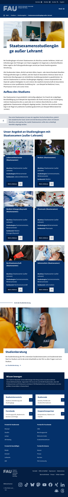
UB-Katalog (8, 440)
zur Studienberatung (12, 365)
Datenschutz (60, 471)
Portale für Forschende (44, 425)
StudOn (7, 432)
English (62, 2)
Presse (39, 454)
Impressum (52, 471)
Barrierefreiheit (44, 475)
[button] (18, 399)
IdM (6, 461)
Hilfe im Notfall (43, 471)
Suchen (55, 2)
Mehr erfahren (12, 184)
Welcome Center (42, 436)
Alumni (39, 450)
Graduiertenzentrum (43, 440)
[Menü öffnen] (61, 9)
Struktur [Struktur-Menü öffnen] (47, 2)
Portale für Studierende (12, 425)
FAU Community (42, 461)
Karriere (39, 457)
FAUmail (7, 429)
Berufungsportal (42, 432)
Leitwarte (7, 457)
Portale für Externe (43, 446)
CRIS (38, 429)
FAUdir (7, 450)
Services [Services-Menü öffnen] (38, 2)
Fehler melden (60, 475)
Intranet (7, 454)
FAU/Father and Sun (9, 489)
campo (7, 436)
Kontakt (35, 471)
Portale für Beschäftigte (12, 446)
